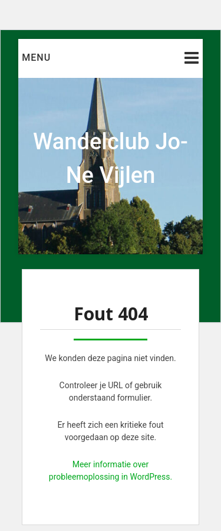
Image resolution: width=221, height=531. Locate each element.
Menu (36, 57)
